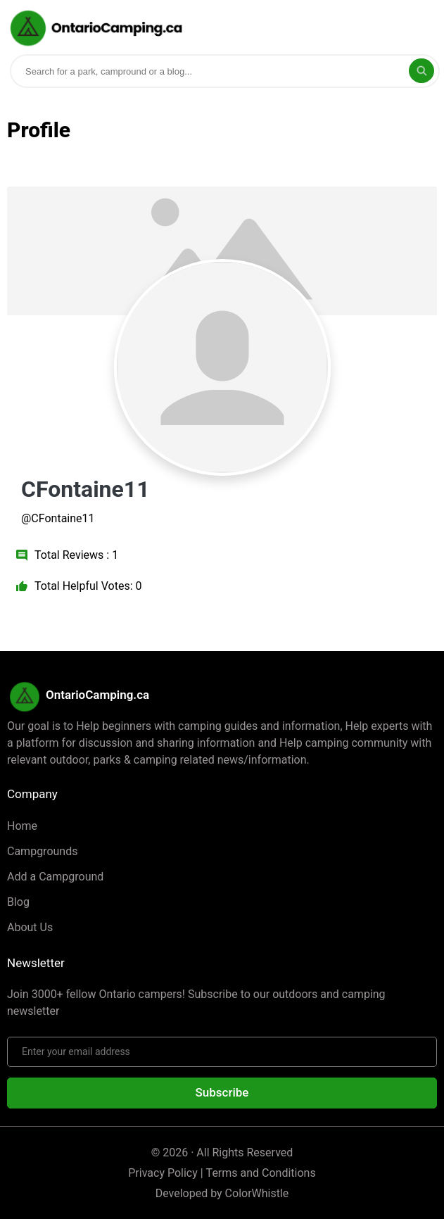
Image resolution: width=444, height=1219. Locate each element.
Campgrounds (42, 851)
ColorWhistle (257, 1193)
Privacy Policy (163, 1173)
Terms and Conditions (261, 1173)
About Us (30, 927)
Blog (18, 902)
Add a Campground (55, 876)
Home (22, 826)
